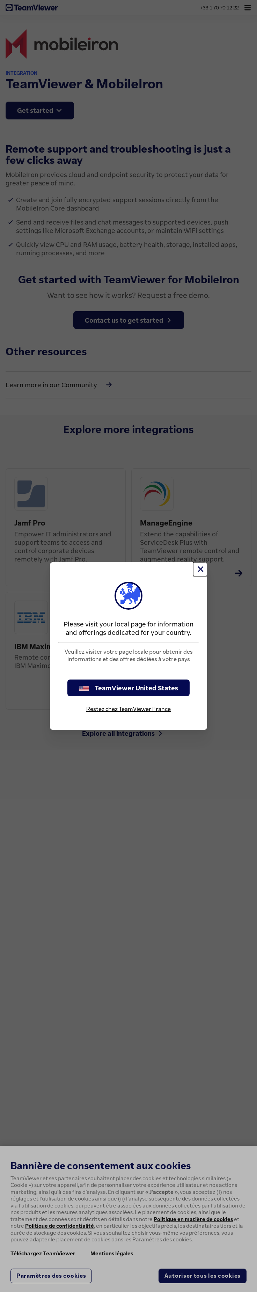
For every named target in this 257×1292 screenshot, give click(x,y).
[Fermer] (200, 569)
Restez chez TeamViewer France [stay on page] (128, 709)
